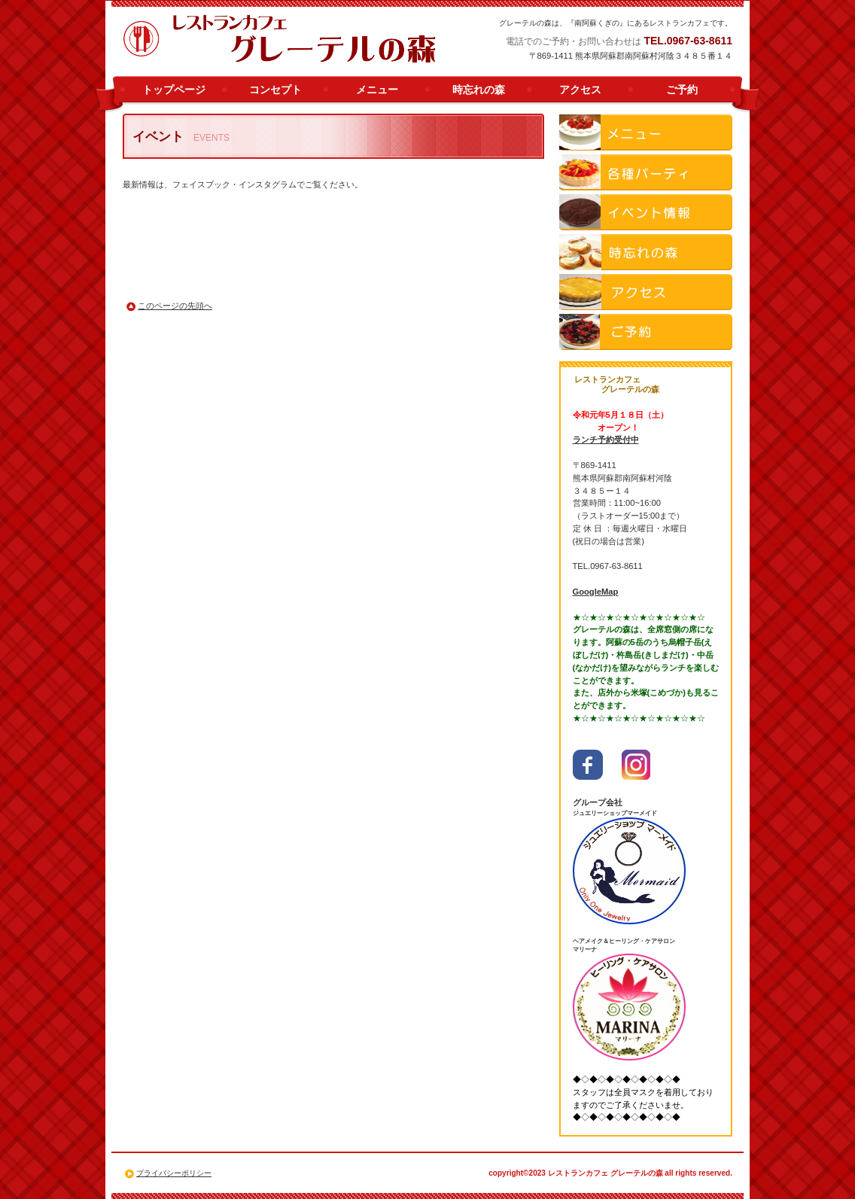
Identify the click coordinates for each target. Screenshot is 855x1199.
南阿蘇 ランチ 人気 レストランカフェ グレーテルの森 (280, 39)
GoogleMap (596, 591)
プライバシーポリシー (173, 1173)
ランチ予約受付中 (606, 439)
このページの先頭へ (175, 305)
